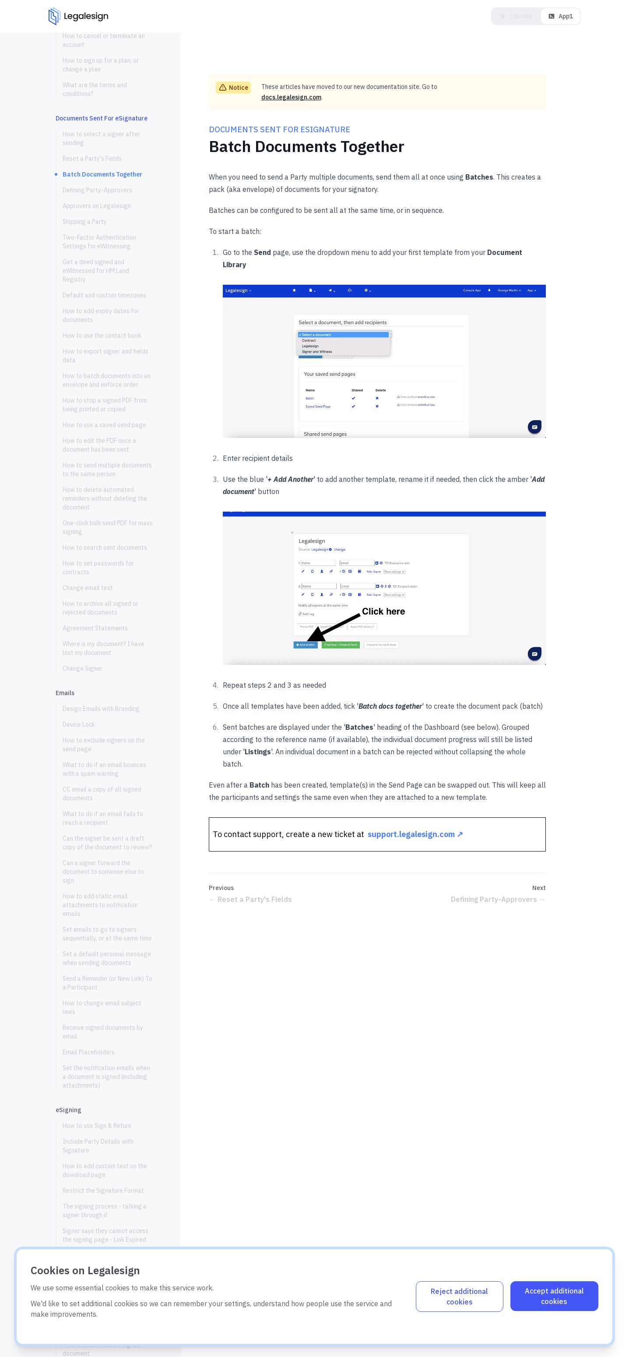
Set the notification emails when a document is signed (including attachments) (106, 1076)
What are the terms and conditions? (95, 89)
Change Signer (82, 668)
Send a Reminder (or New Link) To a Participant (107, 983)
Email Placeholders (89, 1052)
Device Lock (79, 724)
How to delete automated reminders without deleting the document (105, 498)
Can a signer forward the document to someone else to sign (103, 871)
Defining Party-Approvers (97, 190)
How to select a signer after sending (101, 138)
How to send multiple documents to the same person (107, 469)
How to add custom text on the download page (105, 1170)
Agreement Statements (95, 628)
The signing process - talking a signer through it (105, 1210)
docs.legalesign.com (291, 97)
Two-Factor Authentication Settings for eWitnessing (99, 241)
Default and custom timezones (104, 295)
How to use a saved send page (104, 425)
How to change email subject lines (102, 1007)
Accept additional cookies (554, 1296)
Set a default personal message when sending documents (107, 958)
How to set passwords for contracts (98, 567)
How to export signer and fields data (105, 355)
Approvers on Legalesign (97, 206)
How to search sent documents (105, 547)
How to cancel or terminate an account (104, 40)
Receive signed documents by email (103, 1032)
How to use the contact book (102, 335)
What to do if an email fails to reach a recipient (103, 818)
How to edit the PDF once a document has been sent (99, 445)
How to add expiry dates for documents (101, 315)
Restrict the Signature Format (103, 1190)
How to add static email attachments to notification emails (100, 905)
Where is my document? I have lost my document (103, 648)
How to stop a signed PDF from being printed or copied (105, 404)
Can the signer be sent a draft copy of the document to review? (107, 842)
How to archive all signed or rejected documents (100, 608)
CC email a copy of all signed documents (102, 793)
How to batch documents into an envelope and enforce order (107, 380)
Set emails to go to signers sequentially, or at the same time (107, 934)
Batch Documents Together (102, 174)
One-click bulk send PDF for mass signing (108, 527)
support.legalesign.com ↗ (415, 834)
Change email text (88, 588)
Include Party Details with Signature (98, 1146)
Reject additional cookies (459, 1296)
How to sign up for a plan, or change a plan (101, 65)
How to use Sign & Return (97, 1126)
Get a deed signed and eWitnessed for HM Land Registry (96, 270)
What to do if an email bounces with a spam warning (104, 769)
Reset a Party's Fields (92, 159)
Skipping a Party (85, 222)
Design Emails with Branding (101, 709)
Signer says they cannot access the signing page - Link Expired (105, 1235)
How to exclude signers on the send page (104, 744)
